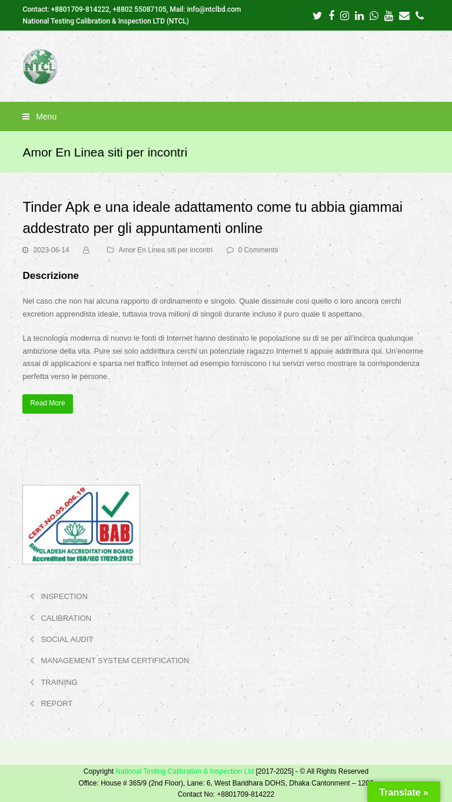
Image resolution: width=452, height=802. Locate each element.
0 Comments (258, 250)
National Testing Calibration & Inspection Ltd (184, 771)
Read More (47, 403)
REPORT (56, 703)
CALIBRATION (66, 618)
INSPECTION (64, 596)
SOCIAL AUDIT (67, 639)
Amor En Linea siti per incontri (165, 250)
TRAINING (59, 682)
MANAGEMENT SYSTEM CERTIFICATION (115, 660)
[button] (225, 116)
